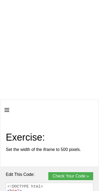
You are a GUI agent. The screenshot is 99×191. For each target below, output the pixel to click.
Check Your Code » (71, 176)
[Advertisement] (49, 49)
